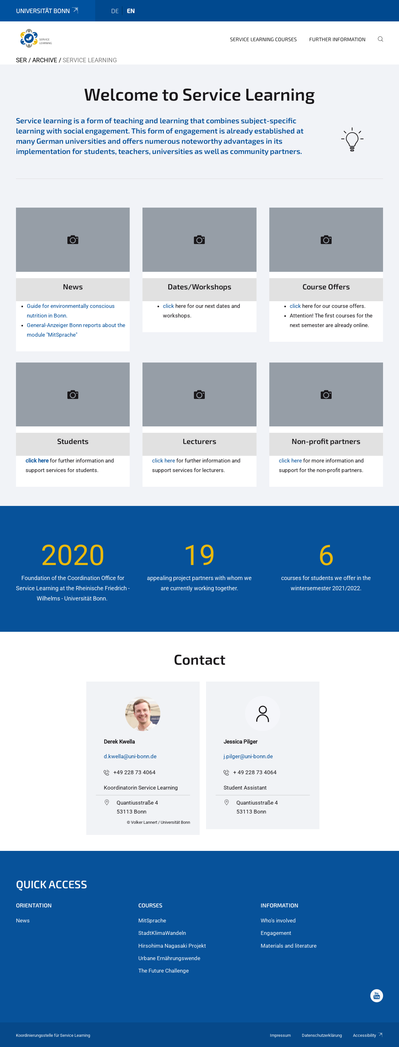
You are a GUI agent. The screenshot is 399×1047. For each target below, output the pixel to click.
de (115, 10)
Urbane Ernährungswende (169, 958)
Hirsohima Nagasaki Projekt (172, 946)
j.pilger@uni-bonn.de (248, 756)
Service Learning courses (263, 39)
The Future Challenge (163, 970)
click (168, 306)
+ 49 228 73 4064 (255, 772)
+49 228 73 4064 (134, 772)
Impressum (280, 1035)
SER (21, 60)
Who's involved (278, 920)
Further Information (337, 39)
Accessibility (368, 1035)
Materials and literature (289, 946)
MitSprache (152, 920)
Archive (44, 60)
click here (37, 460)
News (23, 920)
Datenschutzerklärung (322, 1035)
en (131, 10)
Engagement (276, 933)
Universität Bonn (47, 10)
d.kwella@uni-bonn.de (130, 756)
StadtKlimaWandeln (162, 933)
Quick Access (51, 883)
